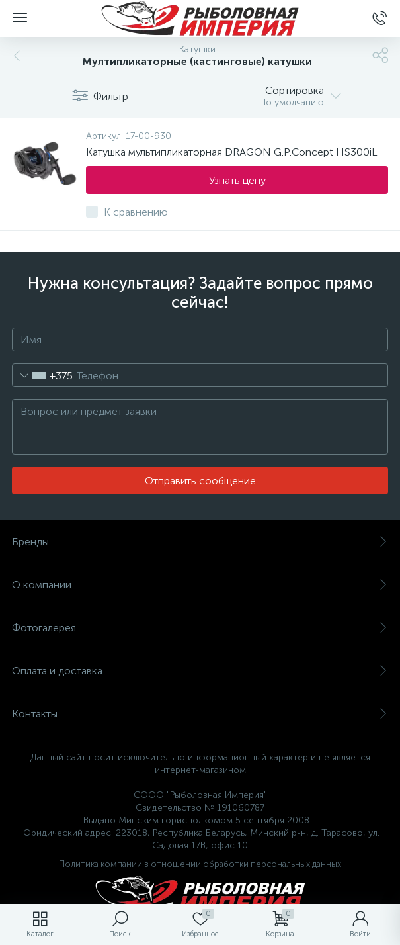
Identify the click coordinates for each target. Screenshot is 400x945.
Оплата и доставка (200, 670)
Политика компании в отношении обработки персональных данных (200, 864)
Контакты (200, 713)
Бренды (200, 541)
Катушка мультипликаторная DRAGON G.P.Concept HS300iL (232, 152)
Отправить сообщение (200, 480)
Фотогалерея (200, 627)
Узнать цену (237, 180)
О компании (200, 584)
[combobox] (43, 375)
